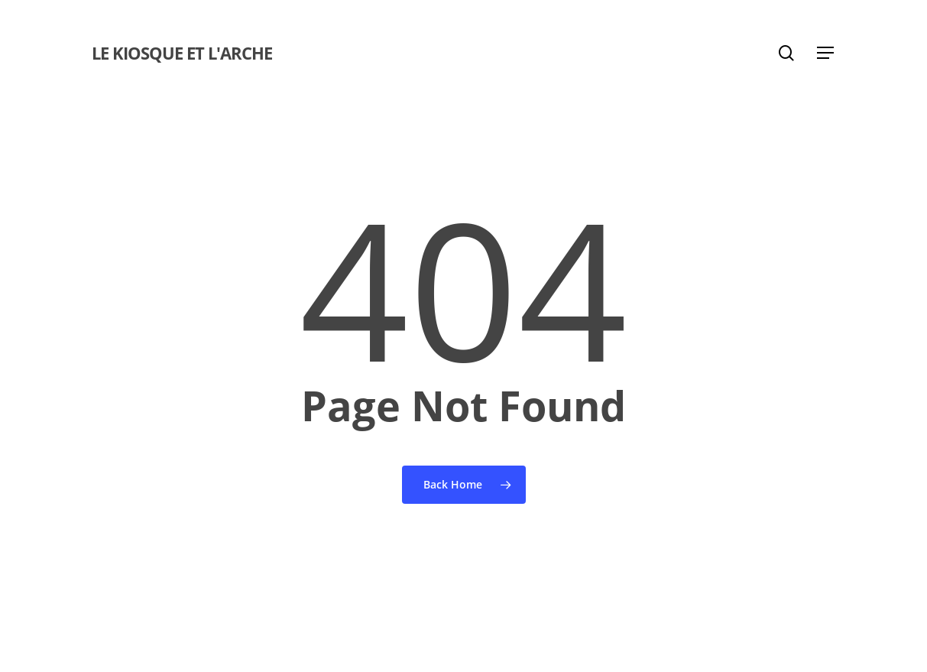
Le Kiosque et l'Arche (182, 52)
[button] (826, 53)
